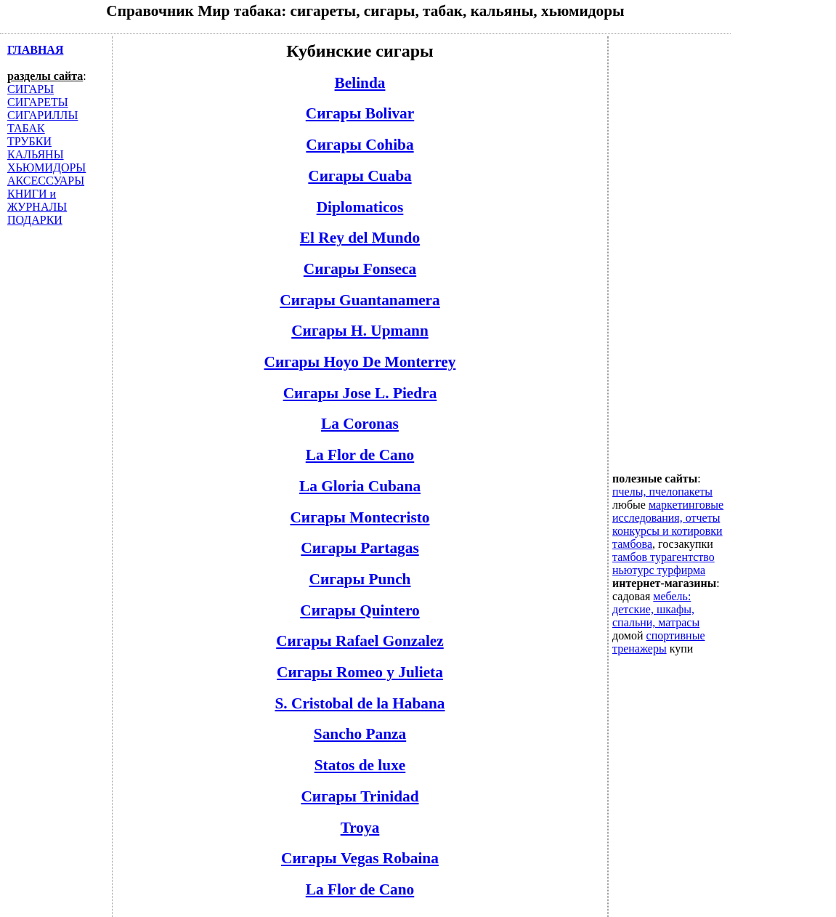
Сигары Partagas (359, 548)
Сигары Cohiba (359, 144)
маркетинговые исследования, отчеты (667, 511)
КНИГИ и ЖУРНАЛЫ (37, 200)
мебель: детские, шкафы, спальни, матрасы (655, 609)
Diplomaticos (360, 207)
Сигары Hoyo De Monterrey (360, 362)
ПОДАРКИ (34, 220)
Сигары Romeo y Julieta (360, 672)
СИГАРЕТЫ (37, 102)
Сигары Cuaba (359, 176)
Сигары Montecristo (359, 517)
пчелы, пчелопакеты (662, 491)
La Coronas (360, 423)
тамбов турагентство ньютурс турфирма (663, 563)
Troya (360, 827)
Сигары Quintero (359, 610)
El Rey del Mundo (360, 237)
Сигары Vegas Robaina (360, 858)
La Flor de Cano (360, 455)
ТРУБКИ (29, 141)
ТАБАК (26, 128)
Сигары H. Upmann (360, 330)
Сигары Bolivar (360, 113)
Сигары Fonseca (360, 269)
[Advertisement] (670, 254)
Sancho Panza (360, 734)
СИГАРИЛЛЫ (42, 115)
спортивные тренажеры (658, 642)
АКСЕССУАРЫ (45, 180)
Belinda (360, 83)
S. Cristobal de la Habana (360, 703)
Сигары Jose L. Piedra (360, 393)
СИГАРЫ (30, 89)
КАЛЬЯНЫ (35, 154)
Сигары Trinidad (359, 796)
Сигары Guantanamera (360, 300)
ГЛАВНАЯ (35, 50)
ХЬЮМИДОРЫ (46, 167)
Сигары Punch (360, 579)
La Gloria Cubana (360, 486)
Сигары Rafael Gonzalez (360, 641)
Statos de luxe (360, 765)
